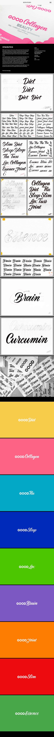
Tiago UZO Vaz (37, 53)
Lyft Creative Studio (38, 52)
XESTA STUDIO (27, 2)
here (9, 70)
